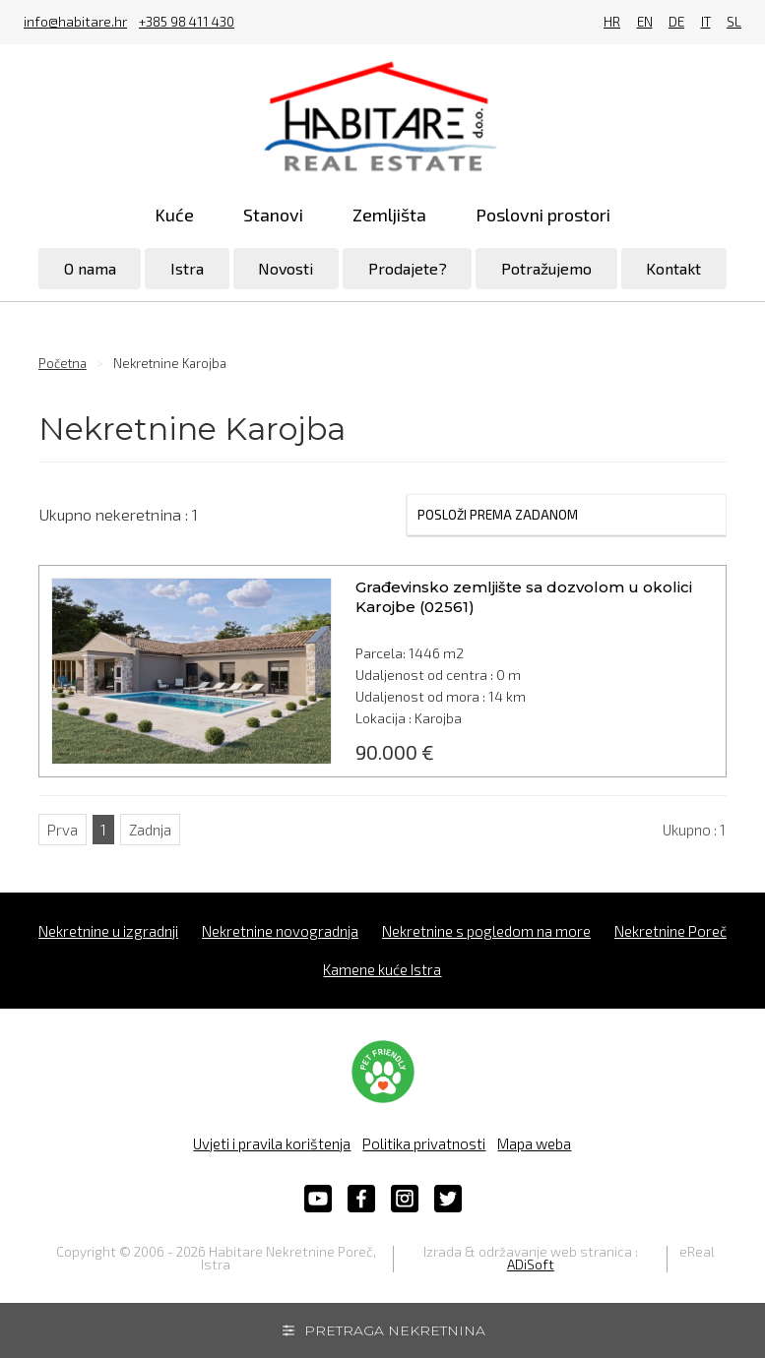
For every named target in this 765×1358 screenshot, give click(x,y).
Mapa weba (534, 1143)
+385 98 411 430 (186, 23)
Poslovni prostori (543, 214)
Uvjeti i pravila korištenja (272, 1143)
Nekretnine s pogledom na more (486, 931)
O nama (90, 268)
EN (645, 22)
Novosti (285, 268)
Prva (62, 829)
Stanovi (273, 214)
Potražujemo (546, 268)
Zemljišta (389, 214)
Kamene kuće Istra (382, 969)
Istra (187, 268)
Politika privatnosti (423, 1143)
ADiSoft (530, 1264)
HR (612, 22)
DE (676, 22)
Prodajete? (407, 268)
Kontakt (673, 268)
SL (734, 22)
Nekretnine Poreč (670, 931)
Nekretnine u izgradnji (108, 931)
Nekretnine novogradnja (280, 931)
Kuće (174, 214)
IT (706, 22)
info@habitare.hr (75, 23)
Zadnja (150, 829)
